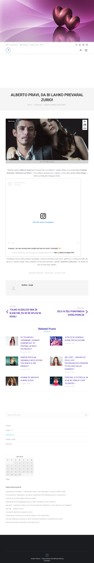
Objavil (49, 273)
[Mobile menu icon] (86, 50)
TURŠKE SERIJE (10, 439)
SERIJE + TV (9, 430)
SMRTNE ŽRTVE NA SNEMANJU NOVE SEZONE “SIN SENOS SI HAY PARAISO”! (31, 361)
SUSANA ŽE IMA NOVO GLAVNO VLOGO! (29, 378)
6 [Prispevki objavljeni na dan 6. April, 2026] (7, 466)
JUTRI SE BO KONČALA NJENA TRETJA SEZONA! (75, 338)
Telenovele (11, 121)
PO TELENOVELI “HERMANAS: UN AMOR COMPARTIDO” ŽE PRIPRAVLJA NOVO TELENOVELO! (29, 343)
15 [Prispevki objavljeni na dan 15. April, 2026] (15, 469)
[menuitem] (47, 561)
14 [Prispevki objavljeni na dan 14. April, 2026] (11, 469)
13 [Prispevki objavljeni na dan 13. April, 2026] (8, 469)
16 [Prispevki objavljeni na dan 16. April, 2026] (19, 469)
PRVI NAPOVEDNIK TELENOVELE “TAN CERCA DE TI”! (23, 522)
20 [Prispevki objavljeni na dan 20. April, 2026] (8, 472)
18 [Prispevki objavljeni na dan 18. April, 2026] (27, 469)
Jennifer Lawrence (31, 253)
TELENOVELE (10, 435)
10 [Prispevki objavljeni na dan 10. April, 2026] (23, 466)
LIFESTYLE (9, 444)
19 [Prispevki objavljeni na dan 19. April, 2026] (31, 469)
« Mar (8, 479)
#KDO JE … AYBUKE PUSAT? (15, 509)
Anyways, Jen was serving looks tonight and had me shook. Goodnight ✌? (34, 248)
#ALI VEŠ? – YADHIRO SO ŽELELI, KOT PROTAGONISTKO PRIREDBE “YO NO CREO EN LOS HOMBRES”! (76, 363)
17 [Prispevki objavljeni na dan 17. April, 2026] (23, 469)
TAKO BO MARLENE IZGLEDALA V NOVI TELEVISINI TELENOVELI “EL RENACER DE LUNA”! (34, 519)
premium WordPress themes (54, 558)
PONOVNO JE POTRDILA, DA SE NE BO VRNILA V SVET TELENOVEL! (76, 380)
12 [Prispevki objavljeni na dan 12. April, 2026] (31, 466)
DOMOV (8, 426)
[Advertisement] (47, 71)
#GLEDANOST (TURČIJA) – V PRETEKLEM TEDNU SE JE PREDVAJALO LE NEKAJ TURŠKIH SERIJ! (36, 492)
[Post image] (12, 341)
